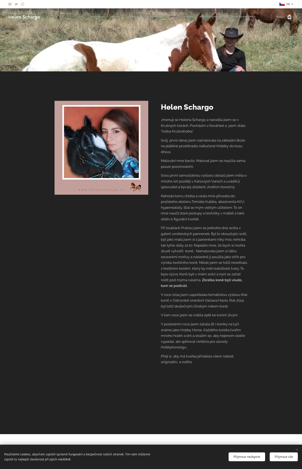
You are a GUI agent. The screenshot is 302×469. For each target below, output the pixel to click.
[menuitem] (204, 17)
